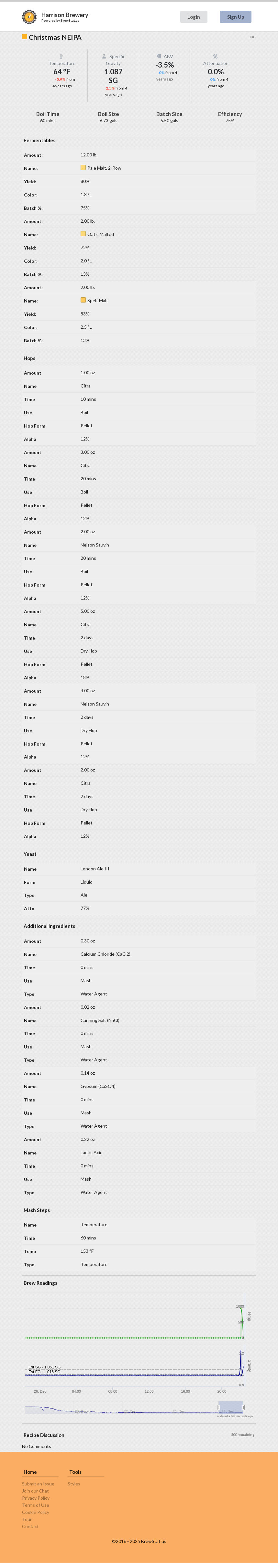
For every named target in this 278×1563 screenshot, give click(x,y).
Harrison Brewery (64, 14)
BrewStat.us (70, 20)
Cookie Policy (35, 1512)
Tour (27, 1519)
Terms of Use (35, 1505)
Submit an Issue (38, 1483)
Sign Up (235, 17)
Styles (74, 1483)
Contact (30, 1526)
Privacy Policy (36, 1498)
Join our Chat (35, 1491)
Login (193, 17)
